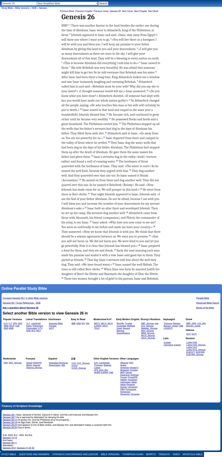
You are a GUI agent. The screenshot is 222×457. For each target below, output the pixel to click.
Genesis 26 (115, 11)
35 (62, 278)
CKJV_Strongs (148, 338)
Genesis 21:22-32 (25, 448)
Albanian (124, 363)
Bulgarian (124, 370)
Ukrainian (135, 394)
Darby (29, 326)
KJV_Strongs (147, 326)
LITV (40, 328)
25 (86, 207)
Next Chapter (140, 11)
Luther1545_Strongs (196, 345)
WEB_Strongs (147, 333)
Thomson (168, 324)
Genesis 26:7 (9, 417)
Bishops (120, 331)
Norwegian (125, 392)
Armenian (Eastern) (129, 368)
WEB (6, 326)
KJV (6, 324)
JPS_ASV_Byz (101, 370)
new (156, 324)
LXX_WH (201, 324)
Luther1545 (191, 343)
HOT (188, 334)
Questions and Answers (34, 454)
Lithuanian (133, 387)
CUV (73, 363)
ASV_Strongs (147, 331)
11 (129, 100)
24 (89, 193)
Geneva (126, 328)
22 (80, 179)
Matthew (131, 326)
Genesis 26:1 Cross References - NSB (21, 303)
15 (120, 123)
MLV (38, 331)
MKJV (104, 324)
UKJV (105, 326)
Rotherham (38, 326)
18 (109, 142)
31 (115, 250)
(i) (68, 25)
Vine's (176, 454)
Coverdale (121, 326)
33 (113, 264)
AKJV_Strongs (148, 336)
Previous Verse (101, 11)
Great (119, 328)
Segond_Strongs (34, 368)
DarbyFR (37, 363)
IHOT (51, 328)
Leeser (97, 368)
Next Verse (127, 11)
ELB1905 (200, 352)
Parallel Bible (202, 298)
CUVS (74, 366)
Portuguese (131, 389)
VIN (87, 324)
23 (141, 189)
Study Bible (7, 8)
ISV (83, 324)
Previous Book (67, 11)
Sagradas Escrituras (58, 363)
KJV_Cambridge (102, 363)
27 (91, 222)
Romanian (125, 394)
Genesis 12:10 (10, 438)
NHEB (97, 373)
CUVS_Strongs (78, 368)
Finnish (123, 377)
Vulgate (167, 343)
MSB (11, 328)
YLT (10, 324)
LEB (17, 326)
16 (106, 133)
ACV (33, 331)
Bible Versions (22, 8)
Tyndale (128, 324)
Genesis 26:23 (10, 425)
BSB (6, 328)
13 (107, 114)
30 (139, 245)
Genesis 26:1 (9, 415)
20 (117, 161)
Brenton (177, 324)
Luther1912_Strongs (196, 350)
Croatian (134, 370)
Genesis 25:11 (10, 443)
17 (104, 137)
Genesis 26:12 (10, 420)
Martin (29, 365)
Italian (134, 382)
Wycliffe (120, 324)
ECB (28, 331)
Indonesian (125, 382)
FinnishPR (133, 377)
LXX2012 (168, 328)
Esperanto (125, 375)
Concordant (31, 328)
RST (131, 363)
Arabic (123, 365)
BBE (73, 324)
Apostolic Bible (193, 454)
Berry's (151, 454)
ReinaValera (54, 365)
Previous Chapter (83, 11)
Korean (123, 387)
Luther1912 (191, 347)
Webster (107, 365)
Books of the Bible (205, 308)
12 (81, 109)
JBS (63, 365)
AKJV (12, 326)
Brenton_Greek (171, 326)
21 (130, 170)
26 (127, 212)
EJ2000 (104, 373)
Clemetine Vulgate (172, 345)
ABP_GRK (191, 324)
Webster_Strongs (149, 328)
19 (92, 156)
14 (110, 118)
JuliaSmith (36, 324)
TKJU (97, 328)
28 (154, 226)
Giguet (29, 363)
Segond (36, 365)
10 (148, 90)
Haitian (123, 380)
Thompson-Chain (132, 454)
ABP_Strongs (147, 324)
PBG (122, 389)
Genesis (43, 8)
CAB (181, 326)
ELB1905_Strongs (195, 355)
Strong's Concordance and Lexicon (75, 454)
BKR (122, 373)
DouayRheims (123, 333)
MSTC (97, 324)
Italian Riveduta (127, 385)
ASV (20, 324)
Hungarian (132, 380)
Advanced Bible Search (207, 303)
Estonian (135, 375)
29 (150, 236)
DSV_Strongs (15, 363)
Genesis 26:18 (10, 422)
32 (85, 259)
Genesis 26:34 (10, 427)
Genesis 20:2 (9, 448)
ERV (15, 324)
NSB (78, 324)
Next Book (153, 11)
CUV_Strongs (83, 363)
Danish (128, 373)
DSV (6, 363)
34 (102, 268)
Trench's (164, 454)
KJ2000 (98, 326)
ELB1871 (190, 352)
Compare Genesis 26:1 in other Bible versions (25, 298)
